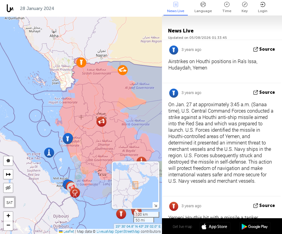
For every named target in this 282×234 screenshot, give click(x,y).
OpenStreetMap (127, 231)
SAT (9, 202)
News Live (175, 7)
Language (203, 7)
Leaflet (66, 231)
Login (262, 7)
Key (245, 7)
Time (226, 7)
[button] (81, 62)
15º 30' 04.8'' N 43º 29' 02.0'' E (138, 226)
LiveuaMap (105, 231)
